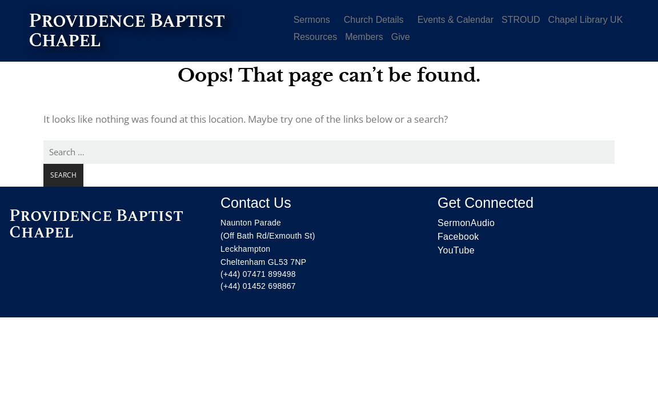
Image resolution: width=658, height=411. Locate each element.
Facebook (458, 236)
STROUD (520, 20)
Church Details (374, 20)
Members (364, 37)
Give (400, 37)
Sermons (312, 20)
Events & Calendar (456, 20)
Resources (315, 37)
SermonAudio (466, 223)
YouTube (456, 250)
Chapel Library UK (585, 20)
